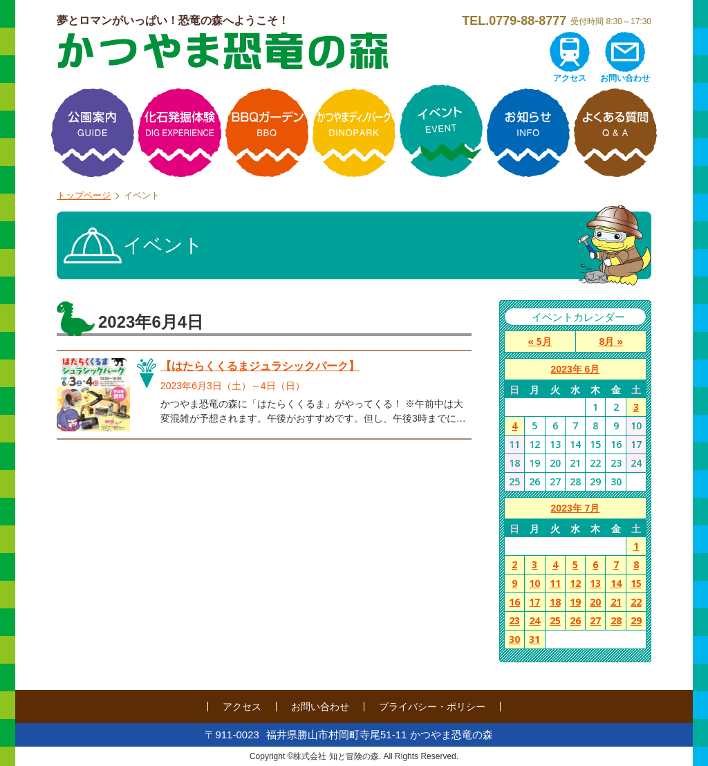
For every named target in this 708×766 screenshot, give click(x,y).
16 (514, 601)
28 (616, 620)
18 (555, 601)
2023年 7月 (575, 508)
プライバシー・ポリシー (432, 706)
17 (534, 601)
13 (595, 583)
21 (616, 601)
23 (514, 620)
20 (595, 601)
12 (575, 583)
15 (636, 583)
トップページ (84, 195)
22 (636, 601)
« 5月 (540, 341)
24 (534, 620)
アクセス (569, 78)
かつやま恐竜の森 (223, 50)
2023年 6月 (575, 369)
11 (555, 583)
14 (616, 583)
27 (595, 620)
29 (636, 620)
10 (534, 583)
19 (575, 601)
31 (534, 639)
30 (514, 639)
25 (555, 620)
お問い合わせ (625, 78)
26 (575, 620)
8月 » (611, 341)
